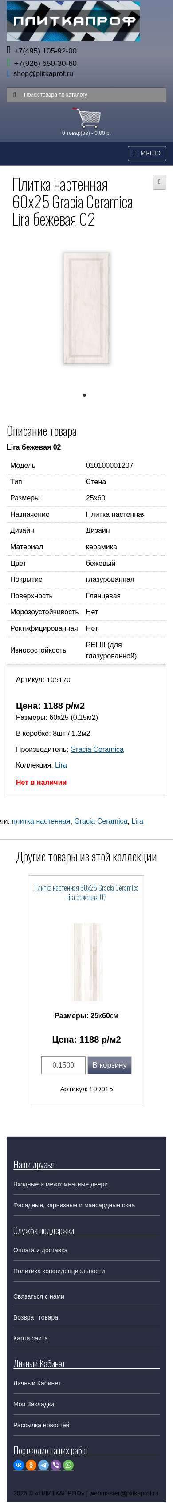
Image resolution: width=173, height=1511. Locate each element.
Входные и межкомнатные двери (60, 1184)
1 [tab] (89, 397)
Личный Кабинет (37, 1383)
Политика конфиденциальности (59, 1271)
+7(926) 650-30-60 (42, 63)
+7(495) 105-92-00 (42, 51)
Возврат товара (35, 1317)
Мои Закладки (33, 1404)
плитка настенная (41, 821)
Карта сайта (30, 1338)
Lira (61, 765)
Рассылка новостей (41, 1425)
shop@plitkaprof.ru (43, 73)
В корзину (109, 1065)
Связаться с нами (38, 1296)
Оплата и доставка (40, 1250)
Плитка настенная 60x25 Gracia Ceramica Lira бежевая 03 (86, 892)
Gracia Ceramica (97, 749)
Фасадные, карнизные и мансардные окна (74, 1205)
